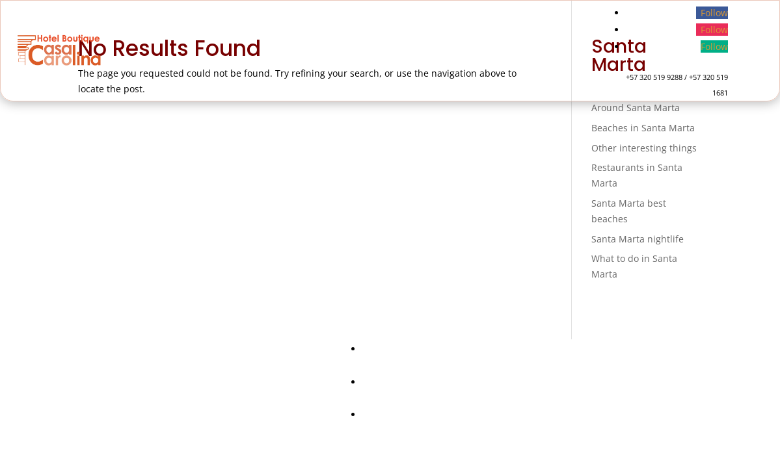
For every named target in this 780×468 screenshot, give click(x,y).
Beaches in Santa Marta (643, 128)
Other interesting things (644, 148)
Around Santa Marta (635, 107)
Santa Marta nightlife (637, 239)
